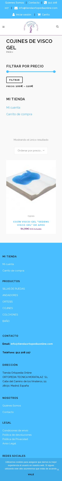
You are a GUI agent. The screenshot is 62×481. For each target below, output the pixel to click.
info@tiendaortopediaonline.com (35, 7)
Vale (31, 474)
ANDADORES (10, 295)
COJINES (7, 308)
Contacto (34, 2)
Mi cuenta (13, 107)
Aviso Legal (9, 443)
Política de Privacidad (15, 439)
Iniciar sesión (22, 14)
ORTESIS (7, 301)
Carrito (44, 14)
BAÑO (6, 321)
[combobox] (31, 150)
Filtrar (14, 80)
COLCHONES (10, 314)
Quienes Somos (14, 2)
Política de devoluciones (17, 434)
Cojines (31, 216)
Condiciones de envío (15, 430)
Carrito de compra (19, 114)
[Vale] (58, 469)
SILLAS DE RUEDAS (13, 288)
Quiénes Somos (11, 405)
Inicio (8, 52)
